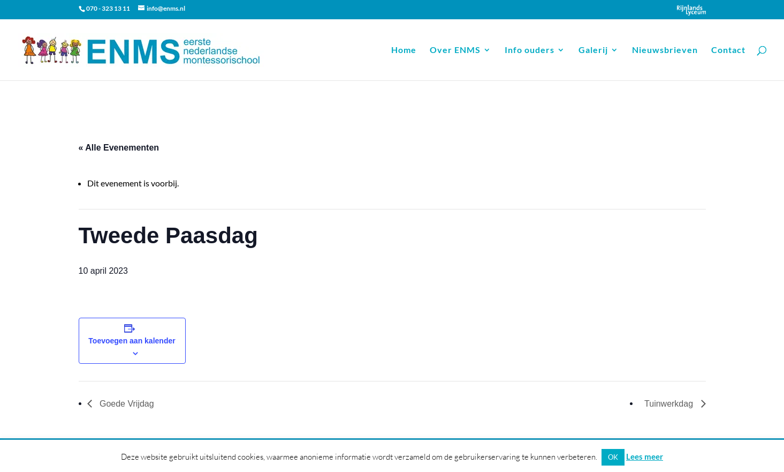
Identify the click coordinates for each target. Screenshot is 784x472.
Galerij (593, 50)
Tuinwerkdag (669, 403)
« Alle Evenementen (119, 147)
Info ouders (529, 50)
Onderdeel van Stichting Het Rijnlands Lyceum (691, 10)
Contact (728, 50)
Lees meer (644, 456)
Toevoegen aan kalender (131, 340)
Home (403, 50)
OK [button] (613, 457)
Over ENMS (455, 50)
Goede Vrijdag (125, 403)
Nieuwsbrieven (665, 50)
